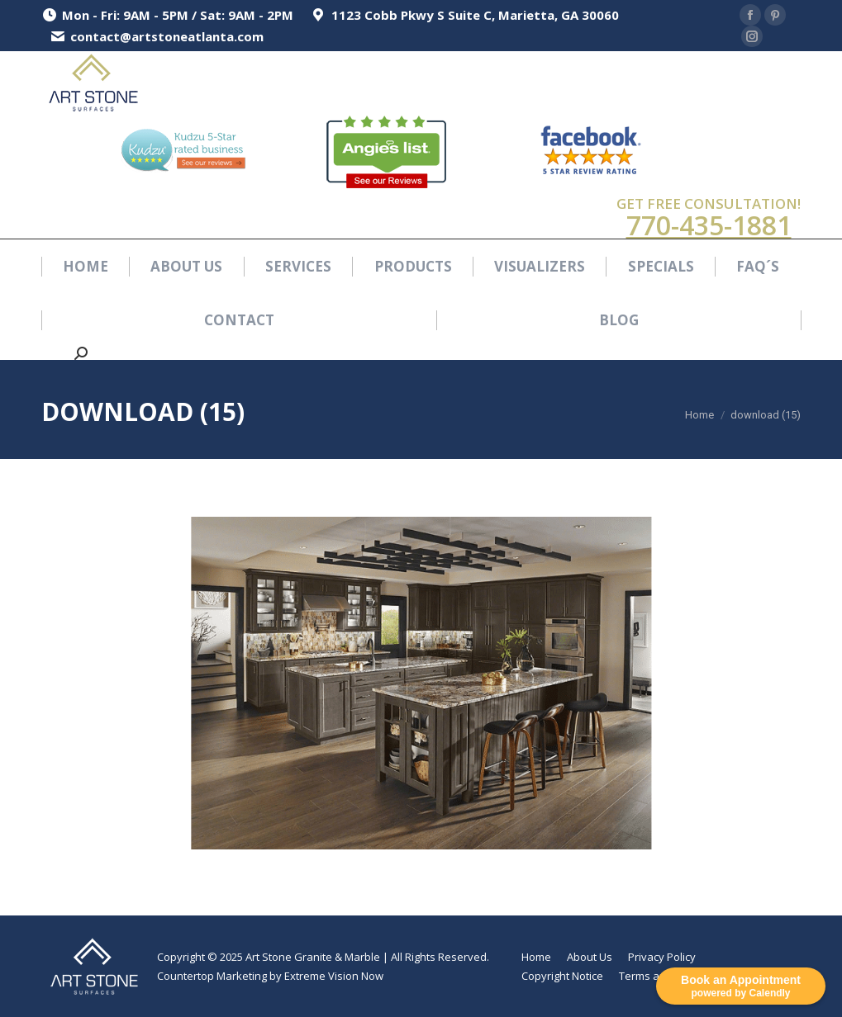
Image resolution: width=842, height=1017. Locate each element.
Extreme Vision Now (333, 975)
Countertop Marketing (212, 975)
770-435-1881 (709, 225)
